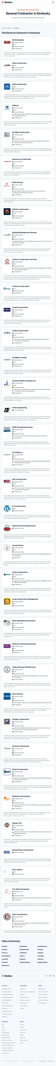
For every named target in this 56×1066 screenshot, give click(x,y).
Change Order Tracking (7, 1011)
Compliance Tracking (6, 1014)
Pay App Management (7, 991)
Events (3, 1027)
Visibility (22, 1008)
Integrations (4, 1016)
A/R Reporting (5, 1003)
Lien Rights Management (7, 997)
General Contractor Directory (8, 1042)
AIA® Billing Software (6, 989)
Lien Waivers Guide (6, 1037)
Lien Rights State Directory (8, 1050)
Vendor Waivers (23, 1005)
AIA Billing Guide (5, 1035)
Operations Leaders (42, 997)
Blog (3, 1024)
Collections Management (7, 1005)
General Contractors (42, 994)
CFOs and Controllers (43, 991)
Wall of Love (22, 1032)
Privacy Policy (51, 1061)
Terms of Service (42, 1061)
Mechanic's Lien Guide (7, 1040)
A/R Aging (22, 989)
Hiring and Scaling (24, 997)
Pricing (21, 1027)
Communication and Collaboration (27, 991)
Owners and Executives (43, 1000)
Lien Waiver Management (7, 994)
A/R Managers (41, 989)
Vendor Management (6, 1000)
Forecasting (4, 1008)
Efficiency (22, 994)
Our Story (22, 1024)
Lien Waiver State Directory (8, 1045)
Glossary (4, 1030)
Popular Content (5, 1053)
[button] (52, 2)
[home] (7, 2)
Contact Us (22, 1037)
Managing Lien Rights (25, 1000)
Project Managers (42, 1003)
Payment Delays (23, 1003)
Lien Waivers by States (7, 1048)
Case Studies (23, 1030)
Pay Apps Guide (5, 1032)
